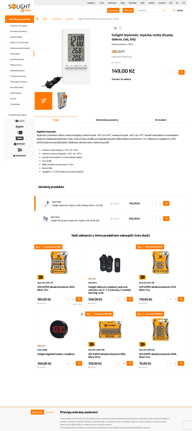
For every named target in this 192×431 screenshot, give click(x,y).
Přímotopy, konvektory (18, 82)
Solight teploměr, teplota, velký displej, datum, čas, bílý (98, 19)
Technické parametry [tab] (107, 119)
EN (184, 3)
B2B (142, 3)
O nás (101, 3)
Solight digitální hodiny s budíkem (56, 353)
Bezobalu (132, 3)
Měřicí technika (16, 65)
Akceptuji (37, 412)
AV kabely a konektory (18, 31)
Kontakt (162, 3)
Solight (45, 19)
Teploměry (70, 19)
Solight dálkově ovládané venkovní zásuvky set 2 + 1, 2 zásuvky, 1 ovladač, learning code (109, 289)
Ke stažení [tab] (160, 119)
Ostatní (13, 98)
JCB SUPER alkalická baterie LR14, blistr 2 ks (157, 288)
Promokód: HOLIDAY (52, 247)
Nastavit (50, 412)
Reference (112, 3)
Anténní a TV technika (18, 26)
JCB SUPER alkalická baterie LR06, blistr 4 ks (158, 355)
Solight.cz (91, 3)
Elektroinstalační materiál (20, 48)
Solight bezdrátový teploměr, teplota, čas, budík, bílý (75, 220)
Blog (123, 3)
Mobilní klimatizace (17, 70)
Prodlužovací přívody (18, 76)
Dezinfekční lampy (17, 59)
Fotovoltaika (15, 104)
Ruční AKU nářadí (16, 87)
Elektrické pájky (16, 37)
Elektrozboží (15, 54)
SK (177, 3)
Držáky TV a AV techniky (19, 42)
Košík (178, 10)
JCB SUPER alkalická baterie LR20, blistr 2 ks (56, 288)
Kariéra (151, 3)
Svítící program (15, 93)
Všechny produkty (19, 19)
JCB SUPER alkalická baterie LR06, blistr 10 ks (107, 355)
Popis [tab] (56, 119)
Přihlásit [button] (128, 10)
